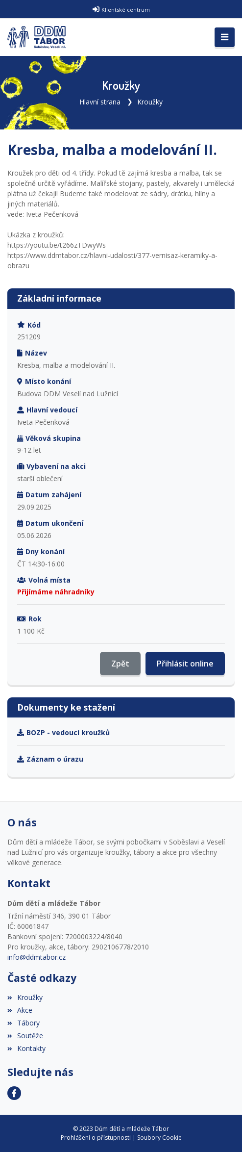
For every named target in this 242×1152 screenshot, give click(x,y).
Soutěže (25, 1035)
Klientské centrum (125, 9)
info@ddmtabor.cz (36, 957)
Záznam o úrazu (50, 759)
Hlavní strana (100, 101)
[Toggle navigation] (225, 37)
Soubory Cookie (159, 1137)
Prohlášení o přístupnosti (96, 1137)
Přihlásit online (185, 663)
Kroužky (150, 101)
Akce (19, 1010)
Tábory (23, 1022)
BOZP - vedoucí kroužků (63, 732)
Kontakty (26, 1048)
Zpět (120, 663)
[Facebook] (14, 1093)
